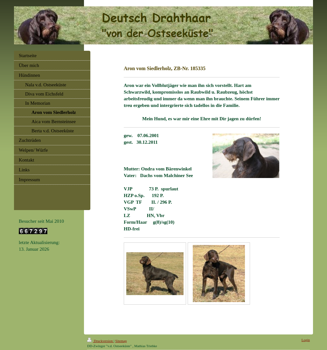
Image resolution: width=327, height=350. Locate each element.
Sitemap (121, 341)
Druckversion (100, 341)
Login (306, 340)
